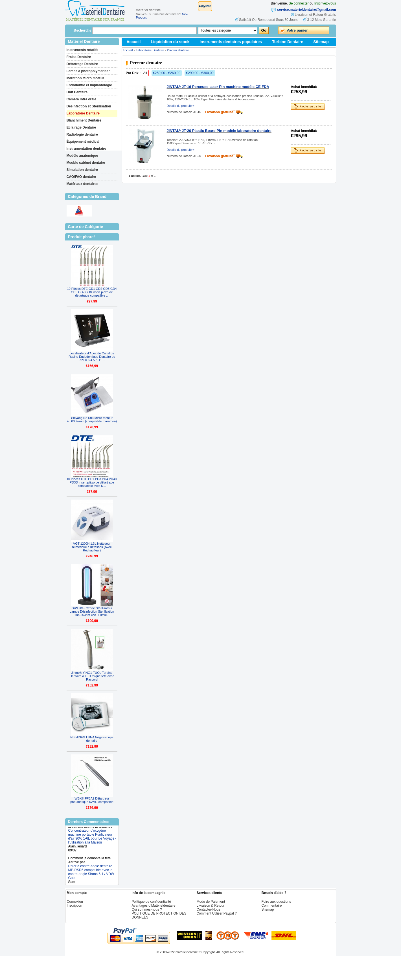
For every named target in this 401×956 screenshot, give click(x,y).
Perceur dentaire (178, 50)
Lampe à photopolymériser (88, 71)
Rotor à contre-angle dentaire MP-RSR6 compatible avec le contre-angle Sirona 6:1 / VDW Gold (91, 874)
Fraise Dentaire (79, 57)
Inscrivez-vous (325, 3)
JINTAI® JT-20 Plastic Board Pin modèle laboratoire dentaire (219, 131)
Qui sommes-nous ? (147, 909)
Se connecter (299, 3)
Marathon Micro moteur (85, 78)
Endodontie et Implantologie (89, 85)
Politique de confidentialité (151, 902)
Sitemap (320, 41)
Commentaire (272, 906)
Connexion (75, 902)
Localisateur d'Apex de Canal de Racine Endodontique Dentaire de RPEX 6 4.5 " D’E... (92, 357)
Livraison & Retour (211, 906)
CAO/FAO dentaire (81, 177)
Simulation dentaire (82, 170)
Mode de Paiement (211, 902)
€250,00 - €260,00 (166, 73)
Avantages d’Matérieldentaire (154, 906)
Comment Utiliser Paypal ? (217, 913)
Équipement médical (83, 141)
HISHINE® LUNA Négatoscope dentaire (91, 739)
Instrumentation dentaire (86, 149)
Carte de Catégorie (85, 226)
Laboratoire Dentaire (83, 113)
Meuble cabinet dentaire (86, 163)
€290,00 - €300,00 (199, 73)
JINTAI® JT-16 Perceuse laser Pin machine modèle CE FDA (218, 87)
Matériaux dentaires (82, 184)
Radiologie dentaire (82, 134)
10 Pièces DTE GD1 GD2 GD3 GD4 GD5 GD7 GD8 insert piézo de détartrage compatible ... (92, 292)
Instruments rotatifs (82, 50)
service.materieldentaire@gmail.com (306, 10)
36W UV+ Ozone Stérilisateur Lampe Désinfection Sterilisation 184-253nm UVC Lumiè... (92, 611)
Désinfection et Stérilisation (89, 106)
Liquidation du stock (170, 41)
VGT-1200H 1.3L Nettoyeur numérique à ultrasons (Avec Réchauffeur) (92, 547)
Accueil (134, 41)
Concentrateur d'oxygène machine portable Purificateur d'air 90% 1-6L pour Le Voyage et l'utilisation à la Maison (93, 838)
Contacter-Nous (208, 909)
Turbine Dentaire (287, 41)
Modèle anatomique (82, 156)
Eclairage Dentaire (81, 127)
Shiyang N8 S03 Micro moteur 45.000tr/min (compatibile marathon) (92, 419)
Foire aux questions (276, 902)
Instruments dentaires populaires (231, 41)
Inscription (74, 906)
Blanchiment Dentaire (84, 120)
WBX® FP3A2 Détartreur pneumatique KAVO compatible (91, 800)
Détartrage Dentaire (82, 64)
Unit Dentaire (77, 92)
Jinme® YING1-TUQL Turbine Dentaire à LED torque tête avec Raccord (92, 676)
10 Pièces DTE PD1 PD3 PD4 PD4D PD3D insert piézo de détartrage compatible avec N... (92, 482)
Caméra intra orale (81, 99)
